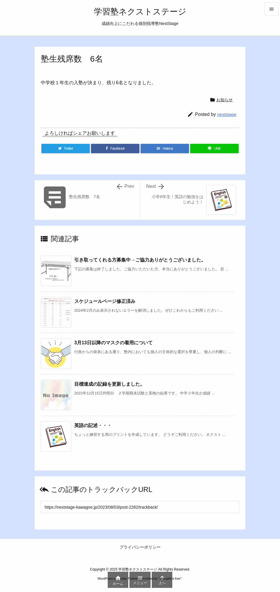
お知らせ (224, 99)
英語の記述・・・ (93, 425)
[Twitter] (65, 148)
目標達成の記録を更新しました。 (109, 384)
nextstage (226, 114)
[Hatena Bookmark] (165, 148)
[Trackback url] (140, 507)
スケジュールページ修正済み (104, 301)
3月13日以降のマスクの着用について (113, 342)
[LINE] (214, 148)
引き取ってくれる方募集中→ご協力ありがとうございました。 (140, 259)
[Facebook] (115, 148)
